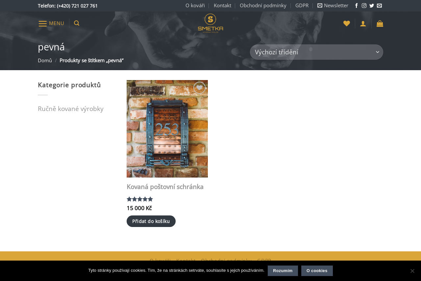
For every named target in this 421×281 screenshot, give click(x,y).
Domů (45, 60)
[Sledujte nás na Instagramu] (364, 6)
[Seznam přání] (346, 23)
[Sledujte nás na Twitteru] (371, 6)
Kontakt (222, 5)
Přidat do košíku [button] (151, 221)
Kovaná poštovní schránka (165, 187)
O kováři (195, 5)
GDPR (302, 5)
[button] (332, 6)
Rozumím (282, 270)
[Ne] (412, 272)
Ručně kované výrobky (71, 108)
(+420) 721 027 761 (77, 6)
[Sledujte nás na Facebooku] (356, 6)
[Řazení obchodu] (316, 52)
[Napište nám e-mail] (379, 6)
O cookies (317, 270)
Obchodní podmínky (263, 5)
